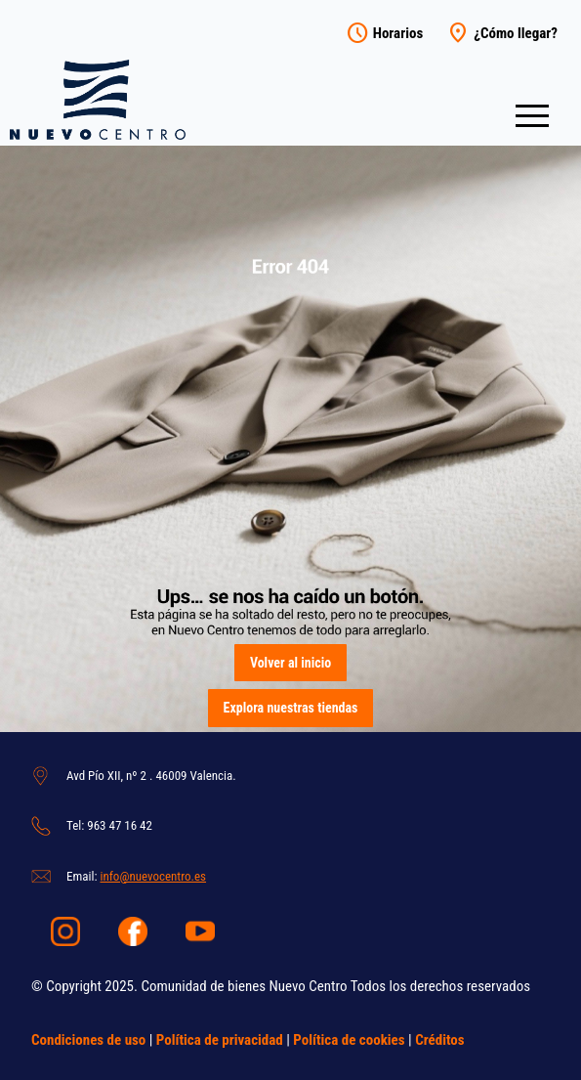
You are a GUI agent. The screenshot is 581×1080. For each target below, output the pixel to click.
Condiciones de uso (88, 1040)
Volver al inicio (290, 662)
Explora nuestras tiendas (291, 707)
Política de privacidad (219, 1040)
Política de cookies (348, 1040)
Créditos (439, 1040)
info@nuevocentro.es (153, 876)
